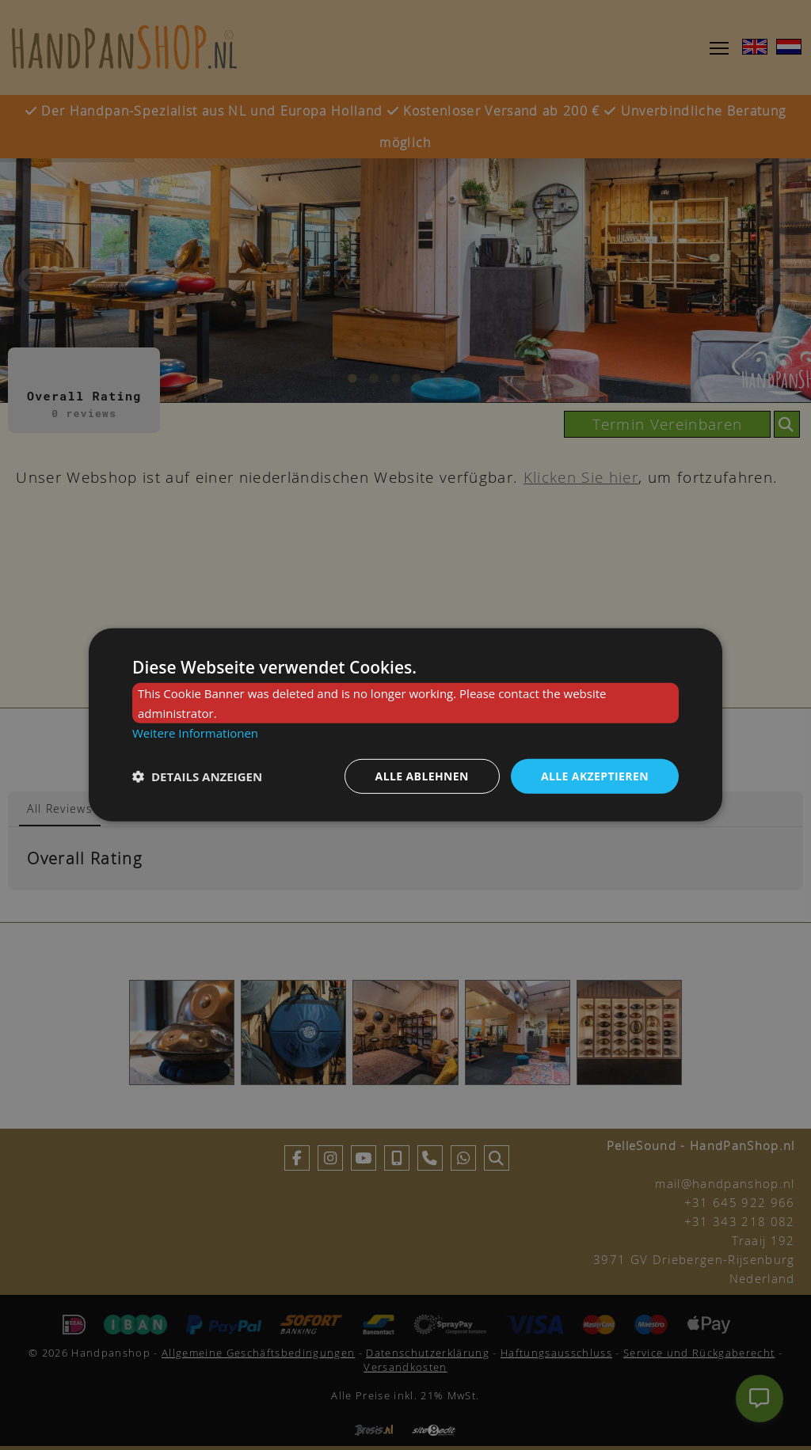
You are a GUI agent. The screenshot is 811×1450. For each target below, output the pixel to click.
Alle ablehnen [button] (422, 775)
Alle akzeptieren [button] (595, 775)
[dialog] (405, 725)
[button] (197, 776)
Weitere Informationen (195, 733)
